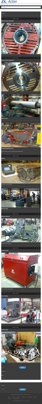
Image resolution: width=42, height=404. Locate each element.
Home (9, 397)
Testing (3, 158)
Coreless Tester (4, 250)
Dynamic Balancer (5, 216)
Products (18, 397)
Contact (9, 398)
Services (13, 397)
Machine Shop (4, 208)
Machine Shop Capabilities (7, 21)
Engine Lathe (4, 118)
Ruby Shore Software (25, 400)
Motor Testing (4, 296)
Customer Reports (16, 398)
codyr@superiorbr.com (8, 18)
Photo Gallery (29, 397)
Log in (4, 377)
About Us (23, 397)
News (35, 397)
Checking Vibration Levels (7, 148)
